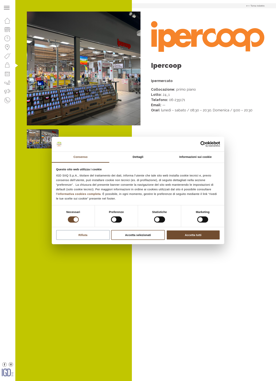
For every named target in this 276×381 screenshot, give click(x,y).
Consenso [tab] (80, 156)
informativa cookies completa (79, 193)
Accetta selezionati (138, 235)
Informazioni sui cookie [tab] (195, 156)
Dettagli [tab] (138, 156)
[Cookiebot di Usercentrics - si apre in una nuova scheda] (203, 144)
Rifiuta (82, 235)
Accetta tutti (193, 235)
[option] (83, 68)
